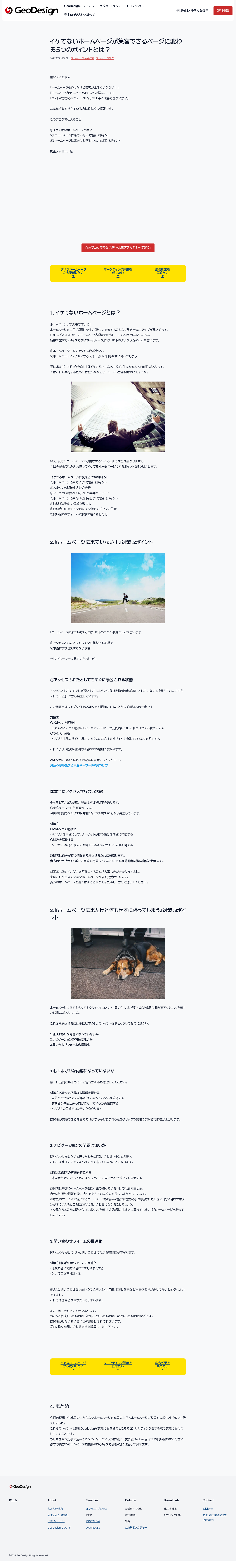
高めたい (163, 272)
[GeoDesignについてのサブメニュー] (92, 6)
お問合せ (208, 1508)
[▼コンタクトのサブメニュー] (143, 6)
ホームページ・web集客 (82, 58)
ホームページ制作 (105, 58)
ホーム (13, 1500)
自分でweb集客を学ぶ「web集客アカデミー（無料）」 (118, 247)
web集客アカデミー (136, 1527)
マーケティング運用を (118, 269)
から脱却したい (73, 272)
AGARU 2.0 (93, 1527)
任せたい (118, 272)
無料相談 (223, 10)
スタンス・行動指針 (58, 1515)
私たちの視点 (55, 1508)
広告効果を (162, 269)
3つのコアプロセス (96, 1508)
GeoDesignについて (59, 1527)
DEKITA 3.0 (93, 1521)
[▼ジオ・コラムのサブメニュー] (119, 6)
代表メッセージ (56, 1521)
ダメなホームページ (73, 269)
